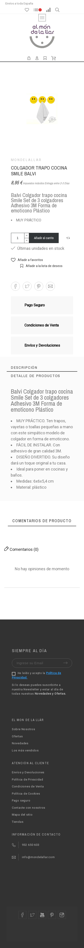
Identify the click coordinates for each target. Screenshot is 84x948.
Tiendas (17, 821)
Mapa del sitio (22, 814)
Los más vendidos (25, 750)
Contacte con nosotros (28, 807)
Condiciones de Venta (28, 786)
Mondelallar (26, 159)
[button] (69, 238)
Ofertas (17, 736)
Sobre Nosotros (23, 729)
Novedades (20, 743)
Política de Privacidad (27, 779)
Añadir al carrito (44, 237)
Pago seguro (21, 800)
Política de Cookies (26, 793)
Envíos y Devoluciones (28, 772)
